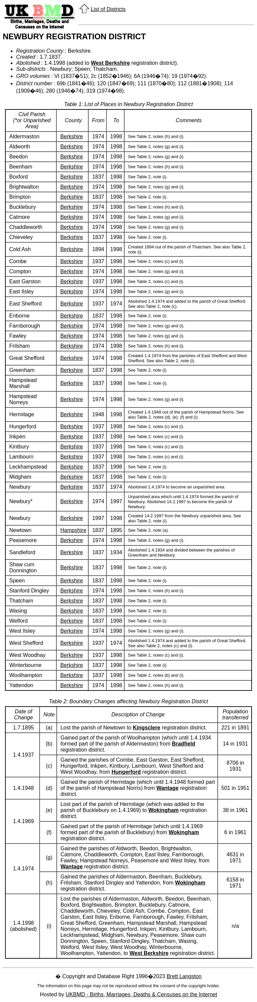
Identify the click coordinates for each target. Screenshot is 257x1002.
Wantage (167, 788)
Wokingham (163, 810)
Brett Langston (184, 976)
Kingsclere (146, 727)
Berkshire (71, 136)
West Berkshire (110, 63)
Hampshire (73, 530)
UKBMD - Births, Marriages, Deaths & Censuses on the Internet (141, 994)
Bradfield (183, 744)
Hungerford (126, 772)
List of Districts (108, 9)
